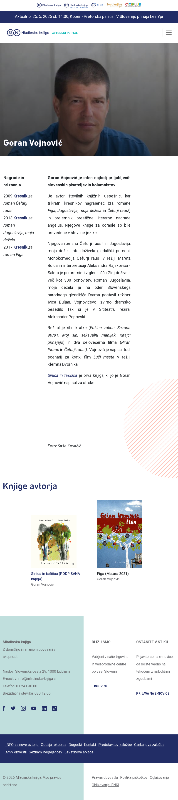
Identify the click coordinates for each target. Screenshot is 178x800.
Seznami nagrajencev (45, 752)
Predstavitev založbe (115, 745)
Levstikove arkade (79, 752)
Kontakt (90, 745)
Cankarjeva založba (149, 745)
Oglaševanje (159, 777)
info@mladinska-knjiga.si (37, 679)
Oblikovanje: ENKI (105, 785)
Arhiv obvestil (16, 752)
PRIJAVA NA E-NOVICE (152, 693)
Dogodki (75, 745)
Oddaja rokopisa (53, 745)
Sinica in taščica (62, 375)
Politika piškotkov (134, 777)
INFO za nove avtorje (22, 745)
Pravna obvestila (105, 777)
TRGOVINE (100, 686)
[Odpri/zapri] (169, 32)
